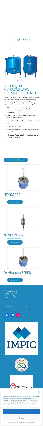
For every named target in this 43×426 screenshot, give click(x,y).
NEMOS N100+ (13, 235)
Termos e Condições (10, 296)
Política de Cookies (10, 298)
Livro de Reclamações (11, 291)
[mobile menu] (38, 3)
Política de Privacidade (11, 293)
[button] (39, 395)
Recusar (21, 421)
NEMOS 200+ (13, 194)
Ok (21, 415)
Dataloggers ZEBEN (17, 272)
